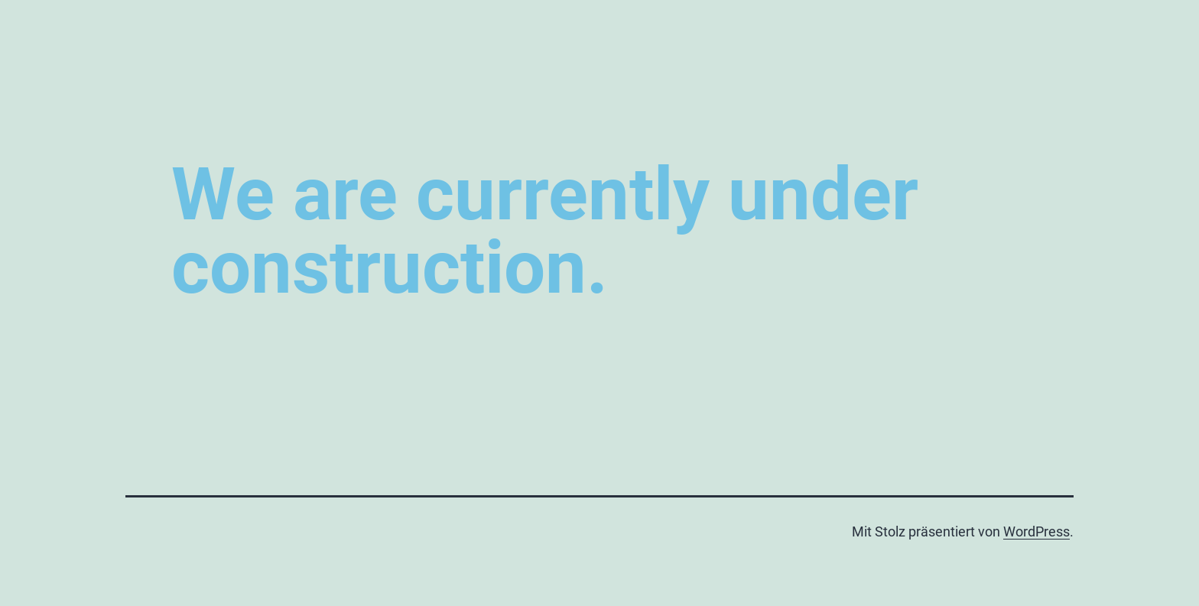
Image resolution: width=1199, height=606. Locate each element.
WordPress (1036, 531)
